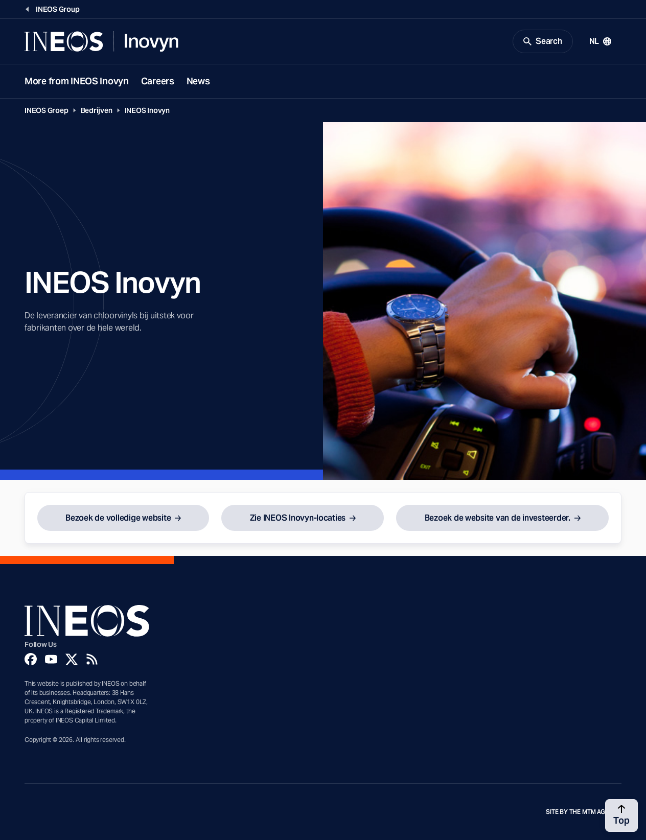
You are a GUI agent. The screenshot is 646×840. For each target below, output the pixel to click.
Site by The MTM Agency (583, 811)
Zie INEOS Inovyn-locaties (298, 517)
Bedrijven (96, 110)
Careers (157, 81)
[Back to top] (621, 815)
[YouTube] (51, 659)
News (198, 81)
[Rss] (92, 659)
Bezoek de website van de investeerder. (497, 517)
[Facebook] (31, 659)
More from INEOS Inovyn (77, 81)
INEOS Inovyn (147, 110)
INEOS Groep (46, 110)
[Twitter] (71, 659)
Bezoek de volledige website (118, 517)
